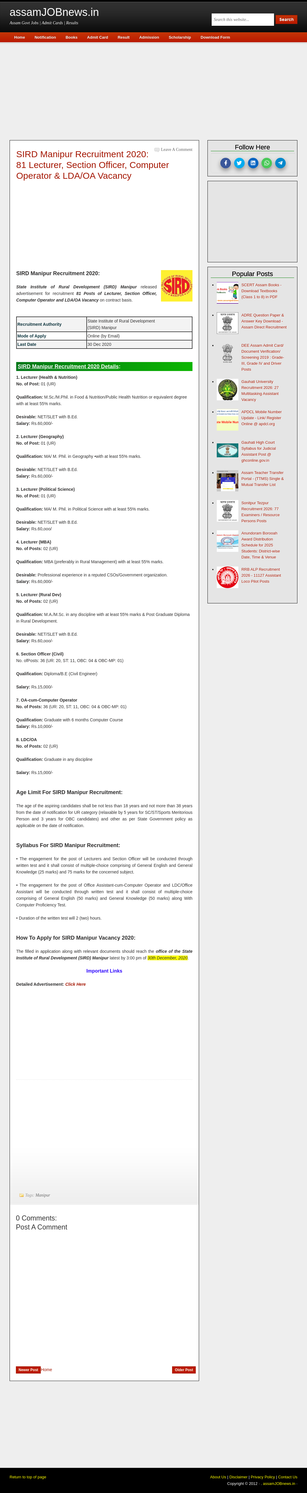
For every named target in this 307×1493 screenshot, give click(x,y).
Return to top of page (28, 1477)
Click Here (75, 984)
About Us (218, 1477)
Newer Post (28, 1370)
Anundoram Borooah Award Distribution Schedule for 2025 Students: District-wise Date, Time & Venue (260, 545)
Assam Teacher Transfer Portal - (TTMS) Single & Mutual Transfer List (262, 478)
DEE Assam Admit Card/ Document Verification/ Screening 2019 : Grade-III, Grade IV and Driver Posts (262, 357)
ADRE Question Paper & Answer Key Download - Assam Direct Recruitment (264, 321)
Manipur (42, 1195)
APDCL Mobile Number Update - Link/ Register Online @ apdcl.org (261, 418)
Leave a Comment (176, 149)
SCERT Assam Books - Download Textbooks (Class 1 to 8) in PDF (261, 291)
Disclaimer (238, 1477)
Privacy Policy (263, 1477)
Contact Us (287, 1477)
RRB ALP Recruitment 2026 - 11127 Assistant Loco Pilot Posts (261, 575)
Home (46, 1369)
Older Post (184, 1370)
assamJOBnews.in (54, 12)
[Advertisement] (156, 90)
